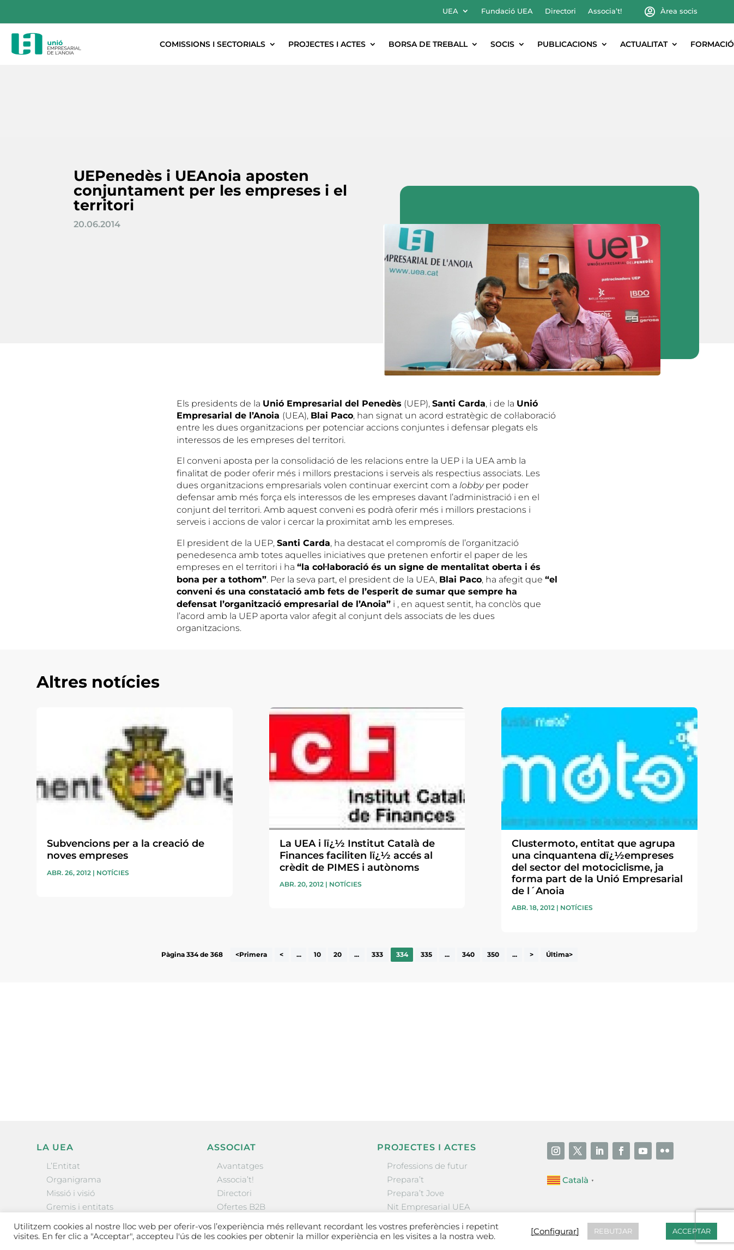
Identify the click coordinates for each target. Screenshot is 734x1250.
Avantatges (240, 1094)
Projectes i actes (327, 44)
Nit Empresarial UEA (428, 1135)
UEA (450, 11)
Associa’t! (605, 11)
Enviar (672, 1005)
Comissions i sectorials (212, 44)
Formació (712, 44)
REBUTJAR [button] (613, 1231)
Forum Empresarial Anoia (439, 1148)
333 (377, 883)
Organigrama (73, 1107)
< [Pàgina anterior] (281, 883)
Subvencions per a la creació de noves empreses (125, 778)
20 (337, 883)
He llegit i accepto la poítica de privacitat (517, 986)
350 (493, 883)
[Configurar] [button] (555, 1231)
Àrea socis (678, 11)
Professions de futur (427, 1094)
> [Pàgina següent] (531, 883)
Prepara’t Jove (415, 1121)
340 (468, 883)
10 (317, 883)
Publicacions (567, 44)
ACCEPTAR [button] (691, 1231)
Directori (560, 11)
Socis (502, 44)
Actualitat (644, 44)
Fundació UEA (507, 11)
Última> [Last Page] (559, 883)
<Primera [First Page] (251, 883)
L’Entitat (63, 1094)
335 (426, 883)
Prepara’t (405, 1107)
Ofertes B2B (241, 1135)
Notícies (112, 801)
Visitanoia (406, 1176)
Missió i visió (70, 1121)
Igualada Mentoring (427, 1162)
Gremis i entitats (79, 1135)
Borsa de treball (428, 44)
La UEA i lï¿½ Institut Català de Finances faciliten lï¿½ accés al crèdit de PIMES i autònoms (357, 783)
